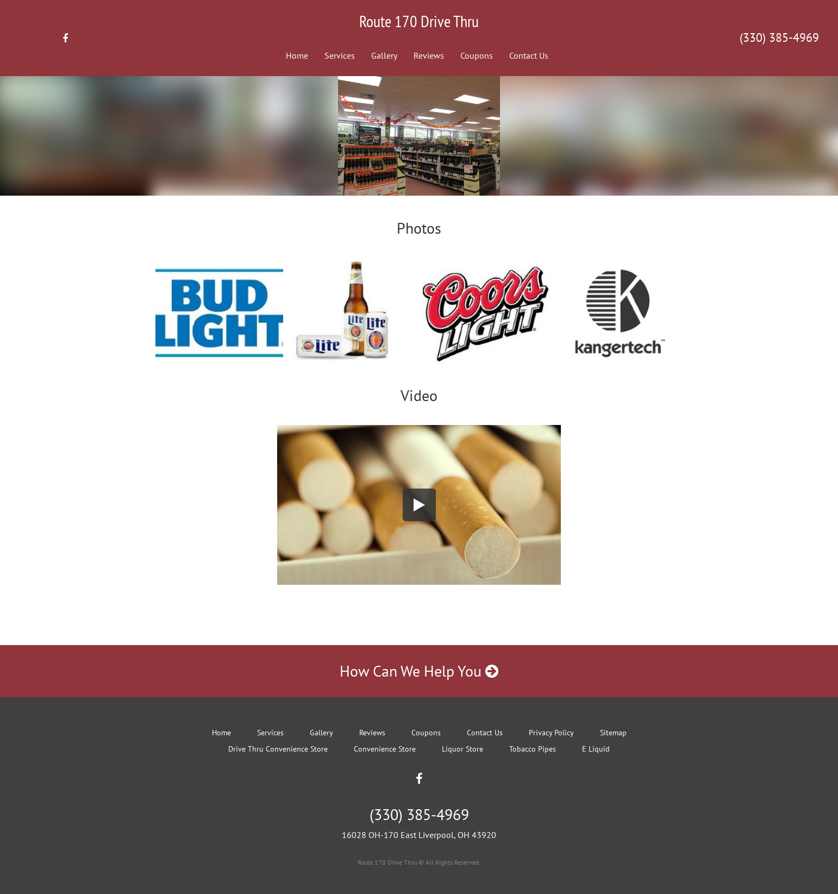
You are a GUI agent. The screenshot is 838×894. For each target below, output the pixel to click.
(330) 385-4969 (779, 37)
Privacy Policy (551, 732)
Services (339, 55)
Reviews (429, 55)
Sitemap (613, 732)
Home (297, 55)
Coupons (476, 55)
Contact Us (528, 55)
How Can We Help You (419, 671)
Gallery (384, 55)
